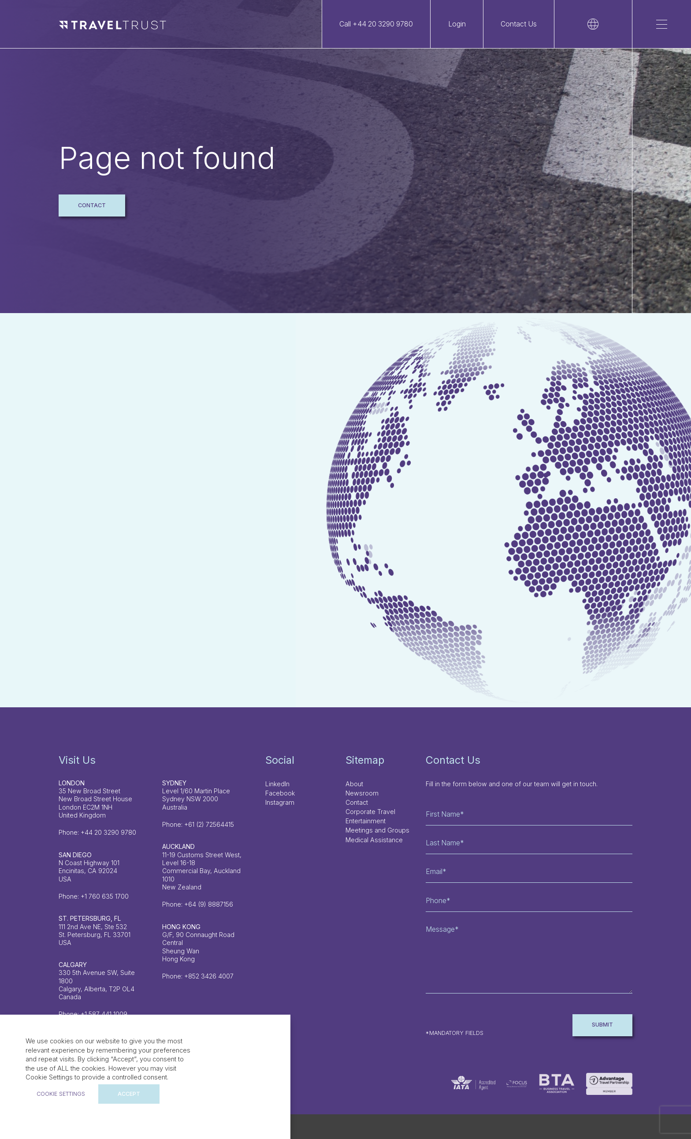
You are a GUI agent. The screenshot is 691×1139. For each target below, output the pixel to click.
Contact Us (519, 24)
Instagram (279, 802)
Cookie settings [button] (61, 1093)
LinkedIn (277, 784)
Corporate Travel (370, 811)
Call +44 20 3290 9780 (376, 24)
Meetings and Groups (377, 830)
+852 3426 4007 (209, 976)
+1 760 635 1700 (105, 896)
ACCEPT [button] (129, 1093)
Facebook (280, 793)
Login (457, 24)
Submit (602, 1024)
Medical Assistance (374, 840)
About (354, 784)
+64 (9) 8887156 (208, 904)
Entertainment (366, 821)
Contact (92, 205)
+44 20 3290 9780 (108, 832)
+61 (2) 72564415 (209, 824)
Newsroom (362, 793)
